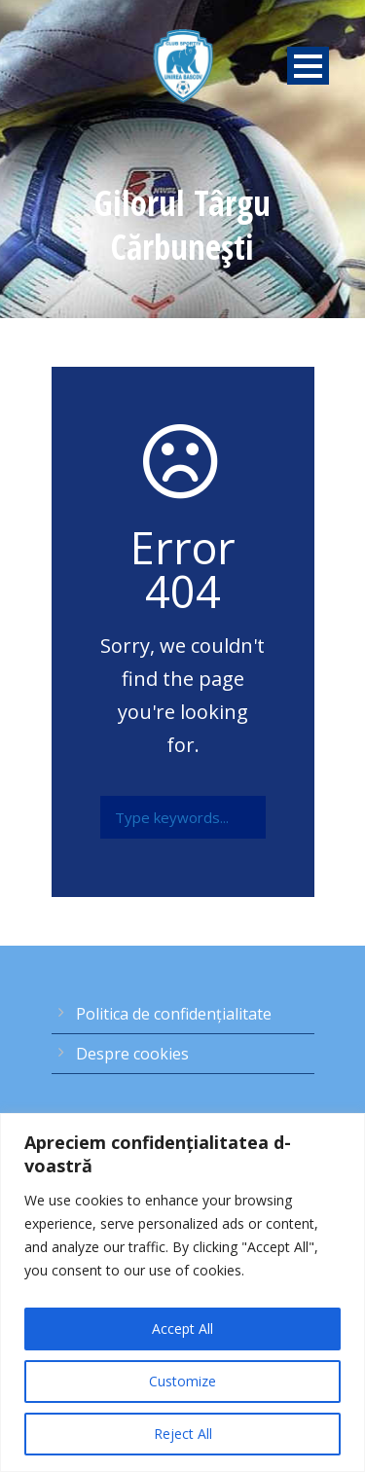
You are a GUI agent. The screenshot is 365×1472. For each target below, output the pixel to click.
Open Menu (308, 66)
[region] (182, 1292)
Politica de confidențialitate (174, 1013)
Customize (182, 1381)
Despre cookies (132, 1053)
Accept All (182, 1328)
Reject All (183, 1433)
